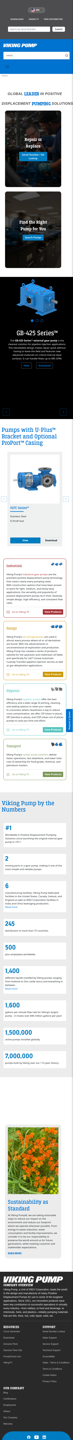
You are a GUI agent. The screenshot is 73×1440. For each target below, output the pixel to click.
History (6, 1411)
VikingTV (7, 1362)
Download (45, 365)
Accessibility (49, 1356)
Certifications (9, 1399)
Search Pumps (33, 237)
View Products (53, 611)
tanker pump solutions (35, 754)
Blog (5, 1392)
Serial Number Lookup (54, 1331)
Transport (13, 746)
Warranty (7, 1424)
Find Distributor (53, 19)
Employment (9, 1405)
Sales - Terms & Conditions (56, 1362)
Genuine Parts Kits (12, 1350)
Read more (11, 907)
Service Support (51, 1344)
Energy (11, 628)
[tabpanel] (37, 327)
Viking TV (34, 19)
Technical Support (51, 1350)
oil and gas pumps (33, 636)
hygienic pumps (32, 699)
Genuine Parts (10, 1344)
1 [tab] (32, 321)
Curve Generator (11, 1331)
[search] (29, 29)
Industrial (14, 566)
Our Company (10, 1417)
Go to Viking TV (20, 611)
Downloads (17, 19)
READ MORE (14, 1253)
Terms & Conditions (52, 1369)
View (26, 365)
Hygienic (13, 691)
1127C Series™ (19, 508)
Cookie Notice (50, 1375)
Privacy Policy (50, 1381)
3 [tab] (42, 321)
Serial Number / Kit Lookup (33, 156)
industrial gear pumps (35, 574)
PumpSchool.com (12, 1356)
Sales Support (50, 1338)
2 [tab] (37, 321)
